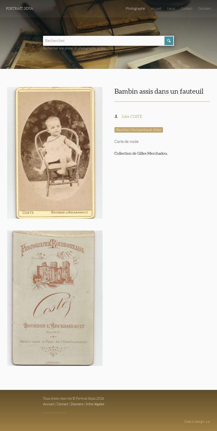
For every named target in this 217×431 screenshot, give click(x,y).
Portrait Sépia (19, 8)
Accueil (155, 8)
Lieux (171, 8)
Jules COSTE (131, 117)
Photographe (134, 8)
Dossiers (204, 8)
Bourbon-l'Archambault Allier (138, 130)
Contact (186, 8)
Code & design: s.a (197, 421)
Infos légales (95, 404)
